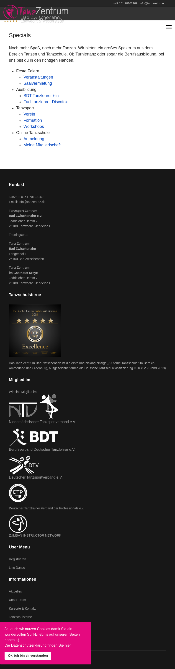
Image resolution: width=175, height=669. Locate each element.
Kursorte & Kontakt (22, 608)
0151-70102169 (32, 197)
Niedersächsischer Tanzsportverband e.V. (42, 422)
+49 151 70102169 (125, 3)
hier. (68, 645)
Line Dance (17, 567)
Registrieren (17, 559)
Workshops (33, 126)
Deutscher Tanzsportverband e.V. (36, 477)
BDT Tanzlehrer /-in (41, 95)
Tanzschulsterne (20, 617)
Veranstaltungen (38, 77)
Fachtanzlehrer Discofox (45, 102)
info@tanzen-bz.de (152, 3)
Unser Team (17, 600)
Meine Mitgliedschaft (42, 145)
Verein (29, 114)
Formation (32, 120)
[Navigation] (169, 27)
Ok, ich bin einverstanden (28, 655)
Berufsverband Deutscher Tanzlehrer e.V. (42, 449)
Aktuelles (15, 591)
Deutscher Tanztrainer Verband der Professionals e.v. (46, 508)
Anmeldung (33, 139)
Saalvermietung (37, 83)
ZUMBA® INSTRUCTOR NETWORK (35, 535)
